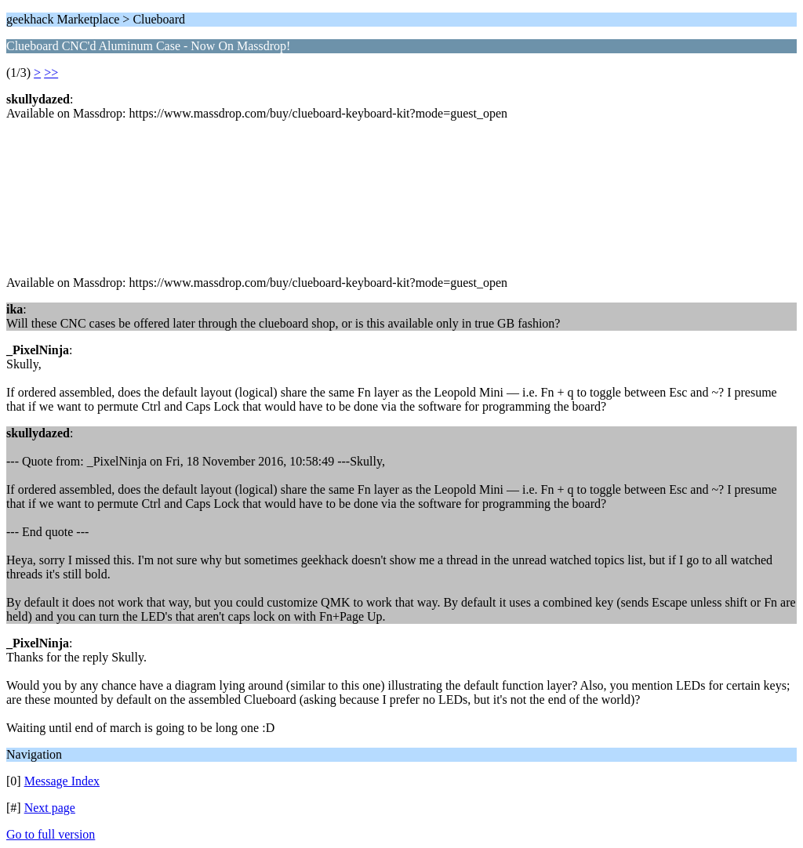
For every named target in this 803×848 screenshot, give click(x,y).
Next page (49, 807)
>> (51, 72)
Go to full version (50, 834)
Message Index (62, 781)
